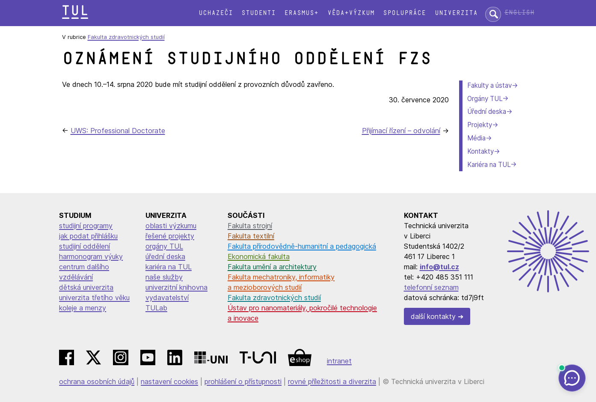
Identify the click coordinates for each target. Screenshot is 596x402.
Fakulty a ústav (489, 85)
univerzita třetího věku (94, 297)
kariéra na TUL (168, 266)
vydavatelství (167, 297)
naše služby (164, 277)
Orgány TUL (484, 99)
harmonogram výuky (91, 256)
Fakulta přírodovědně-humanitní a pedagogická (302, 246)
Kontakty (480, 151)
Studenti (258, 13)
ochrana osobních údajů (96, 381)
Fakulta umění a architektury (272, 266)
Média (476, 138)
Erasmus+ (301, 13)
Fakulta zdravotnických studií (126, 37)
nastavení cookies (169, 381)
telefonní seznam (431, 287)
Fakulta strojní (250, 225)
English (519, 13)
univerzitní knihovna (176, 287)
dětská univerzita (86, 287)
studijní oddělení (84, 246)
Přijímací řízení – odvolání (401, 130)
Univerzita (456, 13)
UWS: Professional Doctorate (118, 130)
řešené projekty (169, 236)
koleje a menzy (82, 308)
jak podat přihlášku (88, 236)
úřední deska (165, 256)
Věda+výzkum (350, 13)
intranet (339, 361)
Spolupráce (404, 13)
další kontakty (433, 316)
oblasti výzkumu (170, 225)
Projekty (479, 125)
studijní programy (86, 225)
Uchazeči (216, 13)
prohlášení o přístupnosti (243, 381)
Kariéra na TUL (488, 165)
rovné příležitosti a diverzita (332, 381)
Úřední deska (486, 111)
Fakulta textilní (251, 236)
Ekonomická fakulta (259, 256)
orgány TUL (164, 246)
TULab (156, 308)
